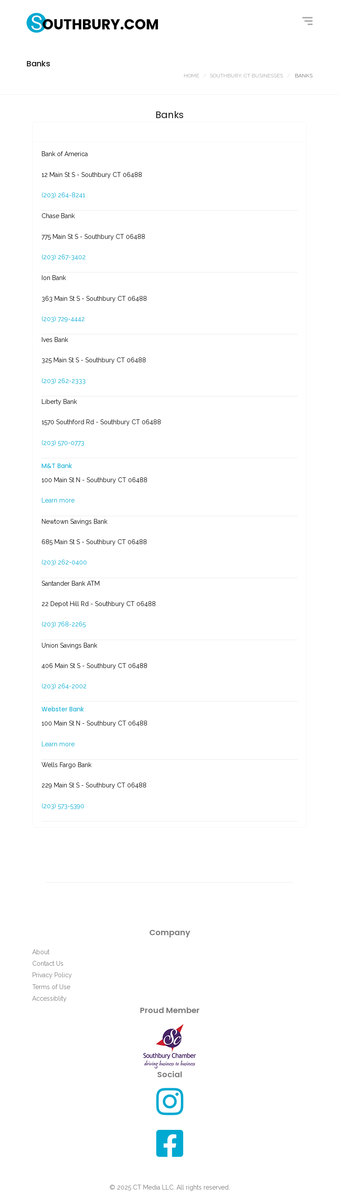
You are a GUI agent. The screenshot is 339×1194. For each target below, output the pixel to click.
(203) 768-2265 (63, 624)
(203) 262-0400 (64, 562)
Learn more (58, 500)
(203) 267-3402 (63, 257)
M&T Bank (56, 465)
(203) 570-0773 (62, 442)
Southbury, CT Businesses (246, 76)
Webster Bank (62, 709)
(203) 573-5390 (62, 806)
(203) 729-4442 (63, 318)
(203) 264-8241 (63, 195)
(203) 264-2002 (64, 686)
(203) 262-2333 (63, 380)
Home (191, 76)
